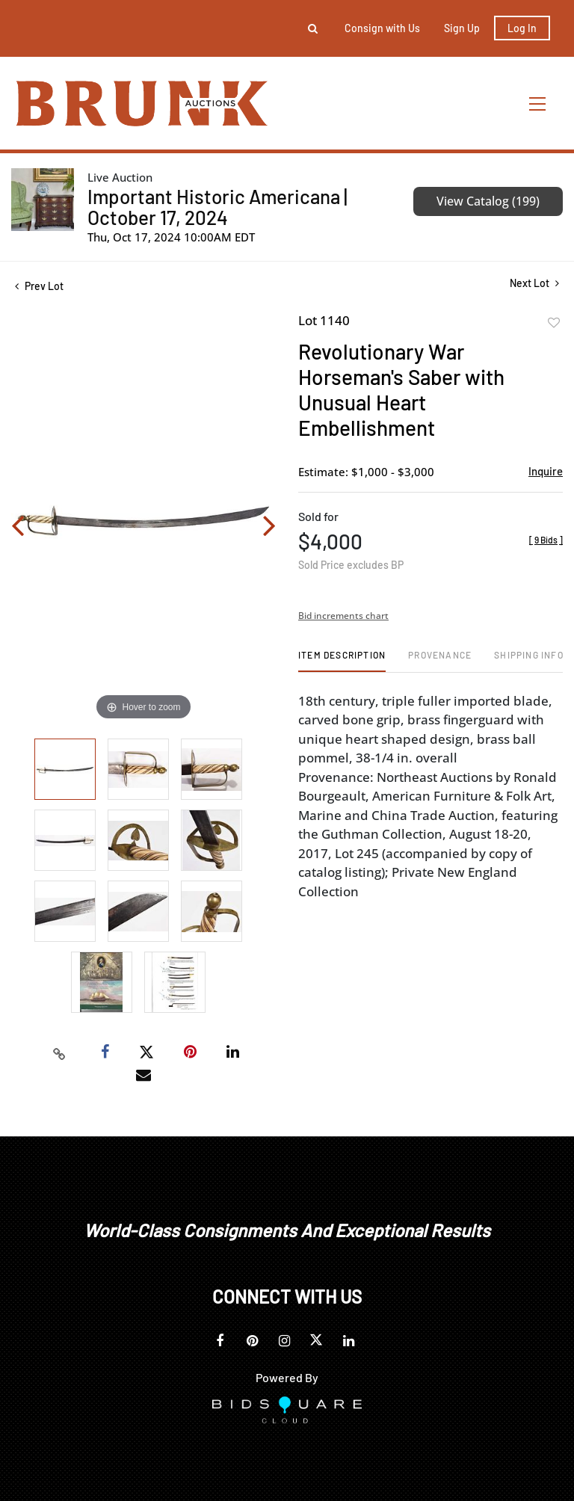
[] (546, 539)
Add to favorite (554, 323)
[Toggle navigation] (538, 103)
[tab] (342, 660)
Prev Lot (39, 286)
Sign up (462, 28)
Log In (522, 28)
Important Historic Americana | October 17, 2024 (217, 207)
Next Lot (534, 283)
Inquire (545, 471)
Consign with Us (382, 28)
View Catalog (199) (488, 201)
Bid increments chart (343, 615)
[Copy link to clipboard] (60, 1052)
